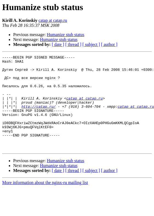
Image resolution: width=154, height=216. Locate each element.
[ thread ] (73, 44)
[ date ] (58, 44)
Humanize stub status (65, 34)
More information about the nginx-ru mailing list (45, 201)
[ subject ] (91, 44)
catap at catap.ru (52, 20)
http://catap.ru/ (38, 117)
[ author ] (109, 44)
